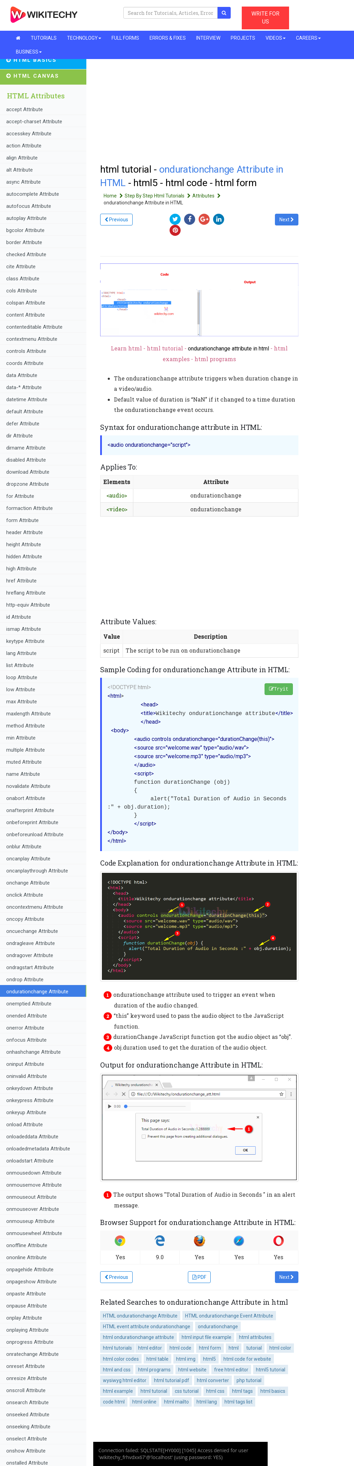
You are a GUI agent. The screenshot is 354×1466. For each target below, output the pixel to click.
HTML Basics (31, 60)
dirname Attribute (26, 448)
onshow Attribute (26, 1451)
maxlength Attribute (28, 714)
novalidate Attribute (28, 786)
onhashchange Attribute (33, 1052)
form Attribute (22, 520)
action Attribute (23, 146)
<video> (116, 509)
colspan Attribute (25, 303)
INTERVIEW (208, 38)
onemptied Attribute (28, 1004)
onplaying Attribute (27, 1330)
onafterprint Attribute (30, 810)
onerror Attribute (25, 1028)
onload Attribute (24, 1124)
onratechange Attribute (32, 1354)
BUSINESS (29, 52)
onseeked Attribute (27, 1414)
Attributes (207, 196)
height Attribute (23, 544)
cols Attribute (21, 291)
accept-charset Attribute (34, 121)
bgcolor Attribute (25, 230)
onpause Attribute (26, 1306)
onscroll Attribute (26, 1390)
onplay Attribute (24, 1318)
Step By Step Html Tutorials (158, 196)
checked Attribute (26, 254)
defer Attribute (22, 424)
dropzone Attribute (27, 484)
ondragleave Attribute (30, 943)
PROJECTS (243, 38)
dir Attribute (19, 436)
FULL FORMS (125, 38)
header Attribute (24, 532)
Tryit (278, 689)
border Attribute (24, 242)
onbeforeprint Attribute (32, 822)
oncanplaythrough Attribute (37, 871)
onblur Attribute (23, 846)
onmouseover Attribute (32, 1209)
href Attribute (21, 581)
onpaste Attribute (26, 1294)
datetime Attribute (26, 399)
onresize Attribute (26, 1378)
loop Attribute (21, 677)
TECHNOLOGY (84, 38)
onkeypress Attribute (30, 1100)
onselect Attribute (26, 1439)
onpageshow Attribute (31, 1282)
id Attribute (18, 617)
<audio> (116, 495)
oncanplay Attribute (28, 859)
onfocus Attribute (26, 1040)
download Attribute (27, 472)
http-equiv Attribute (28, 605)
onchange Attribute (28, 883)
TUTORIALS (44, 38)
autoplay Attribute (26, 218)
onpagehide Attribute (30, 1269)
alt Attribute (19, 170)
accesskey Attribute (28, 134)
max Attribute (21, 701)
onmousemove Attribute (34, 1185)
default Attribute (24, 411)
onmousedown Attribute (33, 1173)
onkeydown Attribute (29, 1088)
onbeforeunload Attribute (35, 834)
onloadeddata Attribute (32, 1137)
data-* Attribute (24, 387)
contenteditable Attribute (34, 327)
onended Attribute (26, 1016)
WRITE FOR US (265, 17)
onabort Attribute (25, 798)
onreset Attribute (25, 1366)
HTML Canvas (32, 76)
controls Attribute (26, 351)
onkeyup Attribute (26, 1112)
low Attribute (20, 689)
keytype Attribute (25, 641)
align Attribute (22, 158)
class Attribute (22, 279)
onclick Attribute (24, 895)
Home (114, 196)
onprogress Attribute (30, 1342)
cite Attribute (21, 266)
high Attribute (21, 569)
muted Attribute (24, 762)
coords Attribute (25, 363)
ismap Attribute (23, 629)
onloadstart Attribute (30, 1161)
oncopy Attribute (25, 919)
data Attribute (21, 375)
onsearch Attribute (27, 1402)
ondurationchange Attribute (37, 991)
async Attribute (23, 182)
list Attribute (20, 665)
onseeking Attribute (28, 1427)
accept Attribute (24, 109)
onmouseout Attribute (31, 1197)
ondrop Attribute (25, 979)
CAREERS (308, 38)
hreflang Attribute (26, 593)
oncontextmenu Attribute (34, 907)
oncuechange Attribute (32, 931)
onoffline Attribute (26, 1245)
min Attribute (21, 738)
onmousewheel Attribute (34, 1233)
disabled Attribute (26, 460)
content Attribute (25, 315)
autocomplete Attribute (32, 194)
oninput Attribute (25, 1064)
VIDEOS (276, 38)
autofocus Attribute (28, 206)
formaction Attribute (29, 508)
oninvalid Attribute (26, 1076)
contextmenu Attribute (31, 339)
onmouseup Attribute (30, 1221)
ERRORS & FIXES (168, 38)
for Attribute (20, 496)
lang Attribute (21, 653)
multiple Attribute (25, 750)
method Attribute (25, 726)
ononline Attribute (26, 1257)
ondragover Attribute (29, 955)
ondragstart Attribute (30, 967)
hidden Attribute (24, 556)
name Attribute (23, 774)
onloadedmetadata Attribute (38, 1149)
